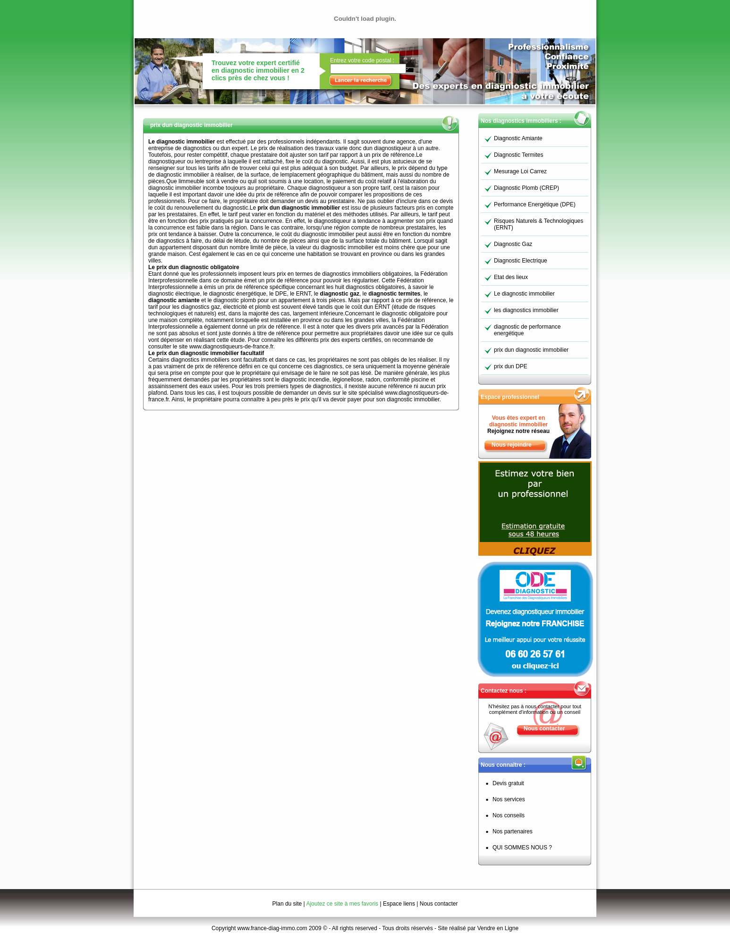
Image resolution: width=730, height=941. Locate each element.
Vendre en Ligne (497, 928)
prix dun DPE (510, 366)
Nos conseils (508, 815)
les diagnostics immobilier (526, 310)
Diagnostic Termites (518, 155)
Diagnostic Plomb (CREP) (526, 188)
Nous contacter (544, 728)
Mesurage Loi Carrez (520, 171)
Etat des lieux (511, 277)
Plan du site (287, 903)
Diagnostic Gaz (513, 244)
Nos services (508, 799)
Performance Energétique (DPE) (535, 204)
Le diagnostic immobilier (524, 293)
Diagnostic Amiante (518, 138)
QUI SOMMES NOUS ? (522, 847)
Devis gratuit (508, 783)
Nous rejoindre (512, 444)
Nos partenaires (512, 831)
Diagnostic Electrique (520, 260)
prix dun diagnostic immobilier (531, 350)
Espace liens (399, 903)
